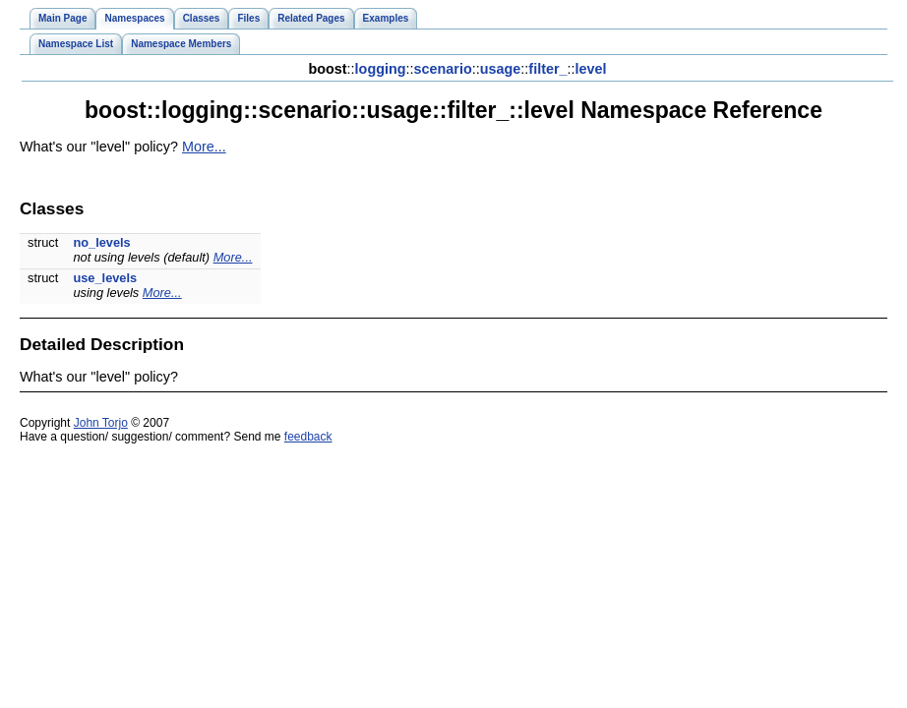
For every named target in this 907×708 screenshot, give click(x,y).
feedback (308, 436)
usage (500, 69)
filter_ (547, 69)
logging (380, 69)
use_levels (105, 277)
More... (204, 146)
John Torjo (101, 423)
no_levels (101, 242)
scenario (443, 69)
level (591, 69)
